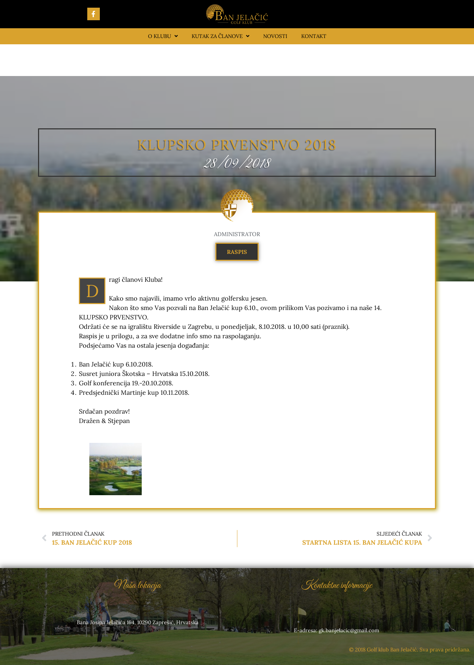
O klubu (163, 36)
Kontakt (313, 36)
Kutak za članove (220, 36)
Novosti (275, 36)
